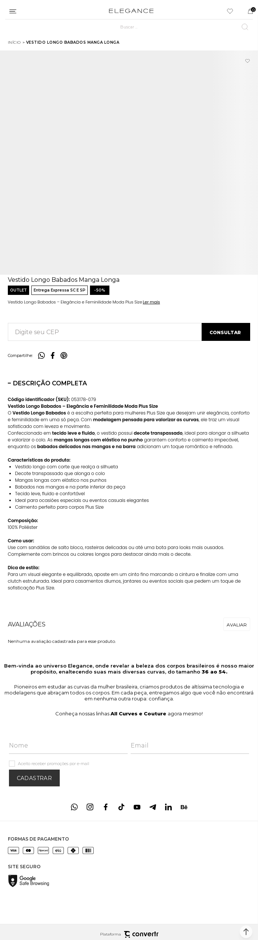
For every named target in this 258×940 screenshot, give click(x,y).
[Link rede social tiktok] (121, 807)
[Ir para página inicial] (14, 42)
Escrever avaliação (236, 624)
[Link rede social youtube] (137, 807)
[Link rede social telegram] (152, 807)
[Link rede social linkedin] (168, 807)
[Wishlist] (230, 11)
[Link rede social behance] (184, 807)
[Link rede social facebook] (105, 807)
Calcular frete (226, 332)
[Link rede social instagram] (90, 807)
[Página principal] (131, 11)
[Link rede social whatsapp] (74, 807)
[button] (246, 931)
